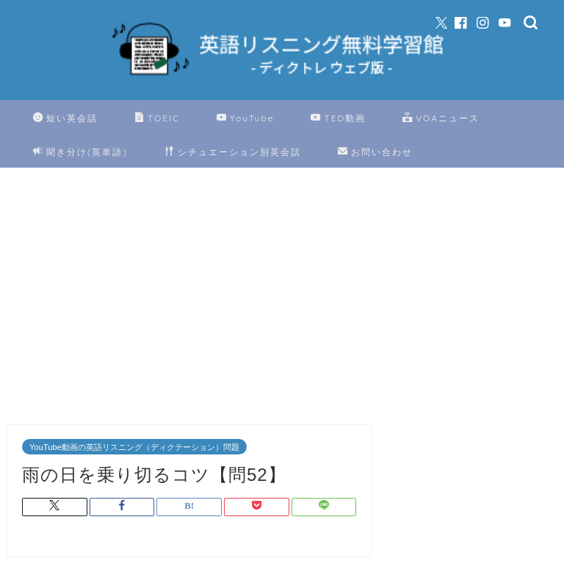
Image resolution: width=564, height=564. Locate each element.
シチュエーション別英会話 (232, 152)
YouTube (246, 118)
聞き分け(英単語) (80, 152)
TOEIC (157, 118)
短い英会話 (65, 118)
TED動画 (338, 118)
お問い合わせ (375, 152)
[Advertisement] (189, 300)
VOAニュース (441, 118)
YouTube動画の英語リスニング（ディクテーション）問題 (134, 447)
